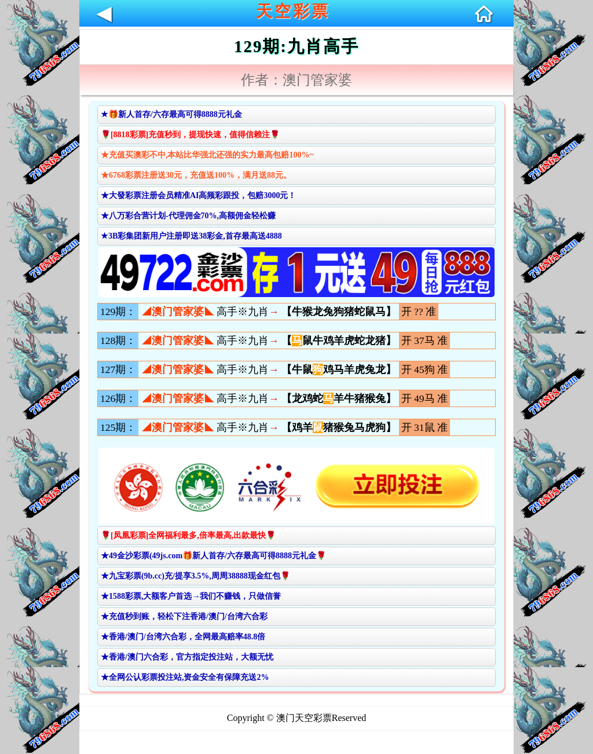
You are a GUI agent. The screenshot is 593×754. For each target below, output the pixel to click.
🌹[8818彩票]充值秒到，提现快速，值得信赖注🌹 (190, 134)
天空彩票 (293, 11)
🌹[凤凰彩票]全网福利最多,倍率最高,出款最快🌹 (188, 535)
